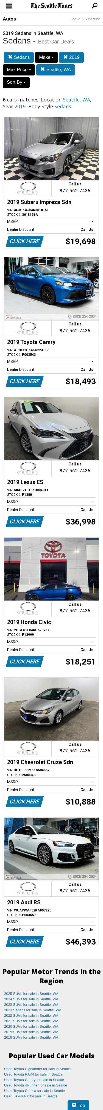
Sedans (19, 57)
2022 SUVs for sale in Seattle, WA (31, 1015)
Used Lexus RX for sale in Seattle (30, 1096)
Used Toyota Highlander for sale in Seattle (37, 1069)
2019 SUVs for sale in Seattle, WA (31, 1032)
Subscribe (92, 19)
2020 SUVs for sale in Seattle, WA (31, 1026)
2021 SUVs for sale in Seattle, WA (31, 1021)
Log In (75, 19)
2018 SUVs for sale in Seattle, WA (31, 1037)
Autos (9, 19)
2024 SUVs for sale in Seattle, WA (31, 999)
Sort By (16, 82)
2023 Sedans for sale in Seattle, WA (32, 1010)
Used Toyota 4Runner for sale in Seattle (35, 1085)
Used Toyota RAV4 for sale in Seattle (33, 1074)
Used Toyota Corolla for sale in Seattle (34, 1091)
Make (46, 57)
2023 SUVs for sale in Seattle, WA (31, 1005)
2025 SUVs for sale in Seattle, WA (31, 994)
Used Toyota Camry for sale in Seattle (34, 1080)
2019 (71, 57)
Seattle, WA (55, 69)
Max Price (19, 69)
